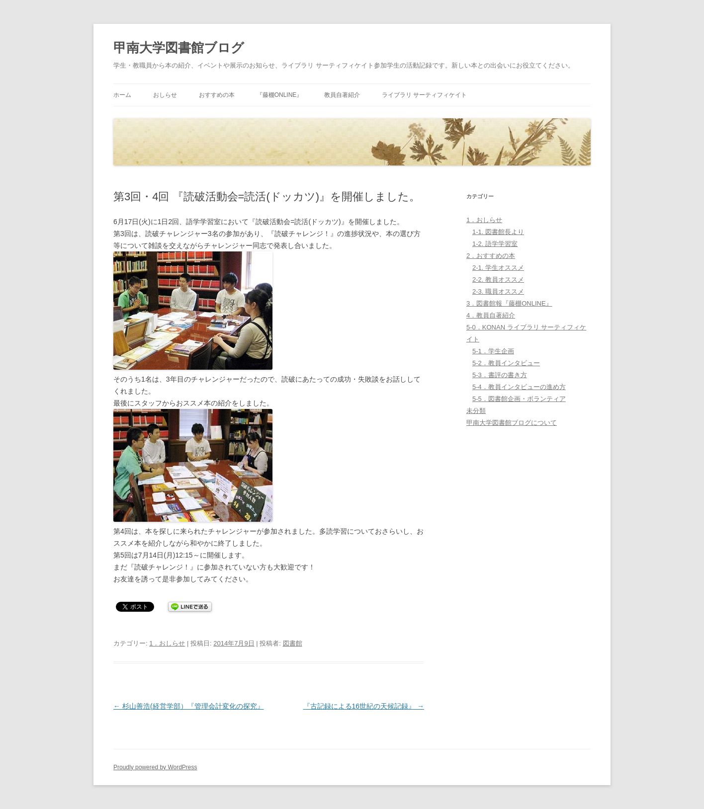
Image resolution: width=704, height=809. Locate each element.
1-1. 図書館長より (498, 232)
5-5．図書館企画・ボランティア (519, 399)
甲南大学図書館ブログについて (511, 422)
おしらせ (165, 94)
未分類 (476, 410)
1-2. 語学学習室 (495, 243)
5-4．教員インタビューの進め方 (519, 387)
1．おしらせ (167, 643)
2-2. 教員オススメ (498, 279)
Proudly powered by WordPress (155, 767)
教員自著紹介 (342, 94)
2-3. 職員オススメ (498, 291)
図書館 (292, 643)
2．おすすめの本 (490, 255)
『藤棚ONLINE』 (280, 94)
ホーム (122, 94)
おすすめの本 (217, 94)
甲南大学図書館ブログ (178, 47)
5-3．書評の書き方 (499, 375)
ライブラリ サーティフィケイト (424, 94)
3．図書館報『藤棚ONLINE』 (509, 303)
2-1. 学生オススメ (498, 267)
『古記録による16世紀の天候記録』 (363, 706)
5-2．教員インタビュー (506, 363)
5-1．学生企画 (493, 351)
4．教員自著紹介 (490, 315)
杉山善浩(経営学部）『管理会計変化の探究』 (188, 706)
